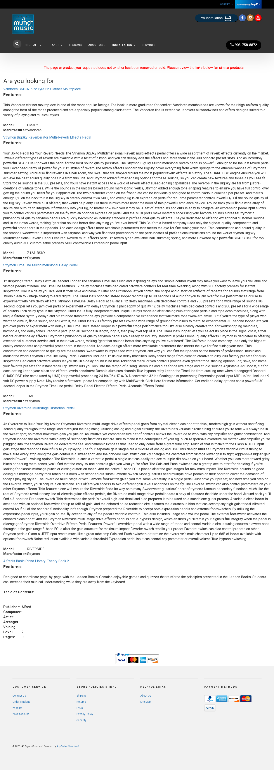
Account (226, 3)
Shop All (33, 45)
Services (149, 45)
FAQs (79, 707)
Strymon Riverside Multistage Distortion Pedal (39, 408)
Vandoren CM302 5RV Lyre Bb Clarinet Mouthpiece (42, 89)
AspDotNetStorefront (68, 746)
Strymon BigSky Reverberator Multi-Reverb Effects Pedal (47, 137)
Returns (81, 701)
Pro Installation (216, 18)
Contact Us (19, 695)
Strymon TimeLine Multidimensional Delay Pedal (40, 265)
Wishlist (17, 707)
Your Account (20, 714)
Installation (123, 45)
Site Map (145, 701)
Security (81, 720)
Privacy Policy (84, 714)
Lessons (75, 45)
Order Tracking (21, 701)
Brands (55, 45)
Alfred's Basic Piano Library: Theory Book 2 (36, 561)
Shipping (81, 695)
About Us (97, 45)
